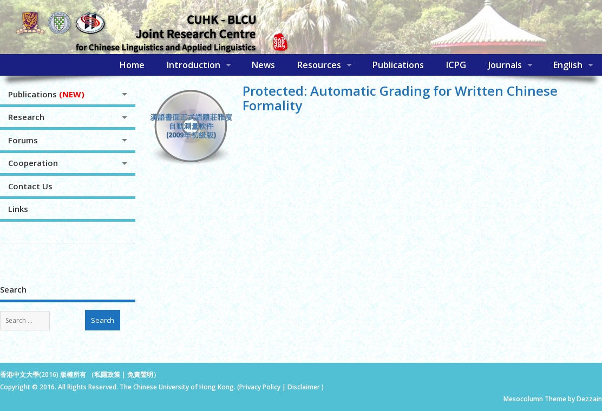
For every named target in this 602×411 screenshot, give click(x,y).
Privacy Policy (259, 387)
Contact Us (30, 186)
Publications (398, 65)
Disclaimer (304, 387)
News (263, 65)
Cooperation (33, 162)
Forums (23, 140)
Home (132, 65)
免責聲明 (140, 374)
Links (18, 208)
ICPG (456, 65)
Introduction (193, 65)
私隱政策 (107, 374)
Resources (319, 65)
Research (26, 116)
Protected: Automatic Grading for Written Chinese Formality (400, 98)
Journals (505, 65)
